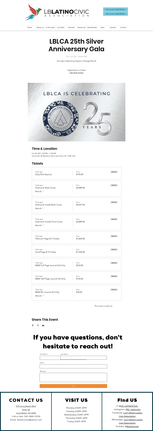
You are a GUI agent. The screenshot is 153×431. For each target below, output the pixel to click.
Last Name (64, 354)
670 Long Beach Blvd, (26, 406)
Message (43, 371)
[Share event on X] (38, 325)
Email (41, 362)
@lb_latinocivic (133, 410)
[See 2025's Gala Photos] (115, 9)
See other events (76, 73)
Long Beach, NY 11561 (26, 413)
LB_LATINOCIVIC (129, 406)
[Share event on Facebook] (33, 325)
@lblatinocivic (132, 427)
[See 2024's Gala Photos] (115, 14)
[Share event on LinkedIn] (43, 325)
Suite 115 (26, 410)
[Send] (73, 386)
